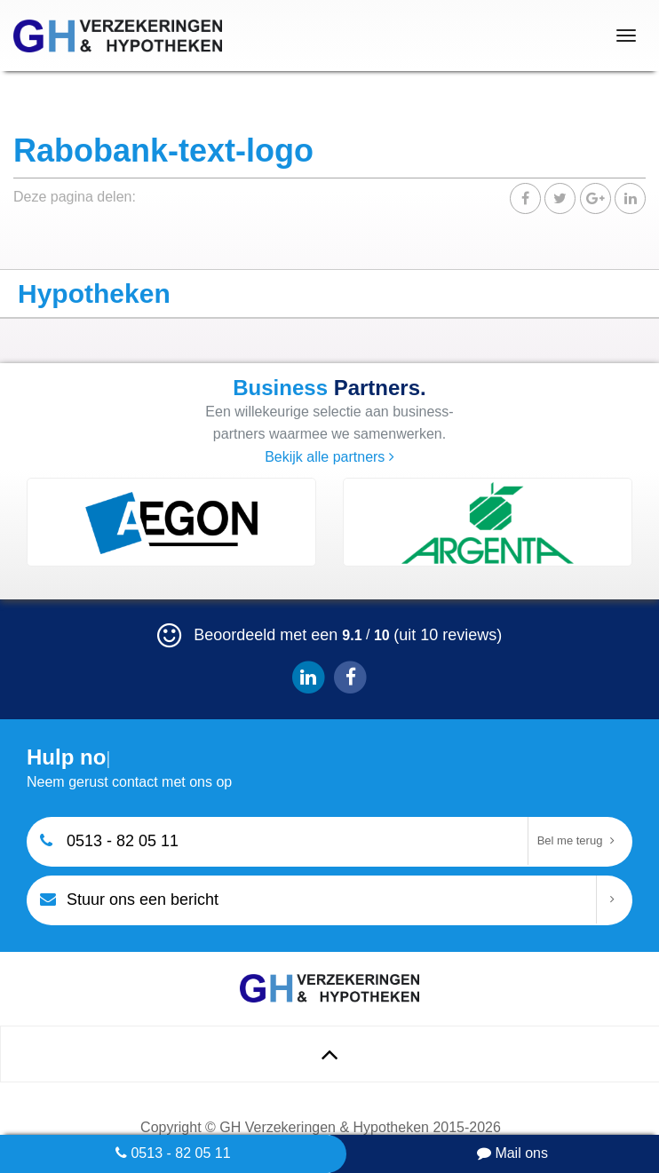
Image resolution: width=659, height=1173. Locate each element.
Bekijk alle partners (329, 456)
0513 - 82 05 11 (173, 1153)
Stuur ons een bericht (129, 898)
